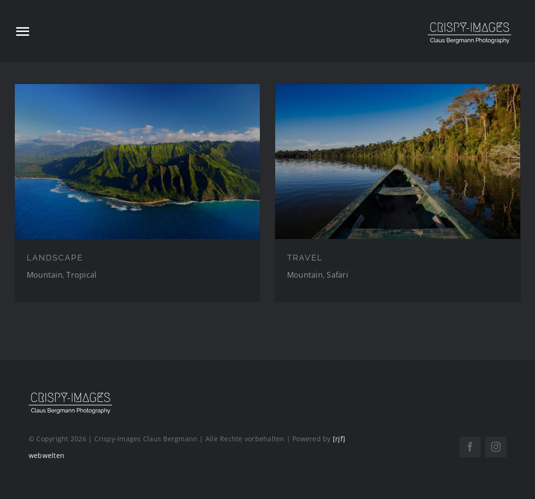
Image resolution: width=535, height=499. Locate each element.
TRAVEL (305, 257)
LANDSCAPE (55, 257)
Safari (337, 275)
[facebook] (470, 447)
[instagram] (495, 447)
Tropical (81, 275)
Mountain (44, 275)
